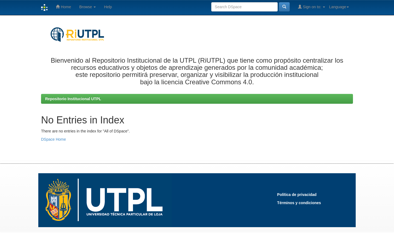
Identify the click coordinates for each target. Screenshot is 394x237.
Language (339, 7)
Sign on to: (311, 6)
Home (63, 6)
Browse (87, 7)
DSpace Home (53, 139)
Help (108, 7)
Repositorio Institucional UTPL (73, 99)
